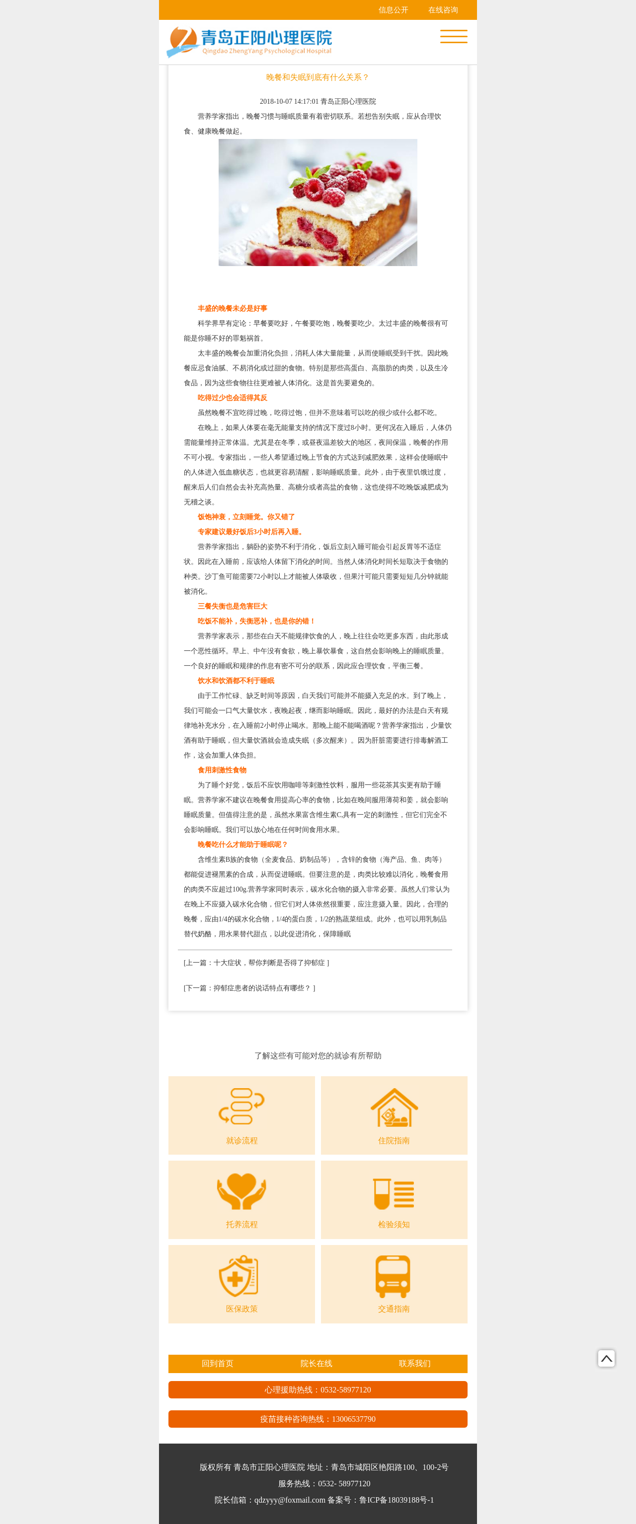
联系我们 (415, 1363)
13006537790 (354, 1419)
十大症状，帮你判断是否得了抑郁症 (269, 963)
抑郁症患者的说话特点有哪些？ (262, 988)
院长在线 (316, 1363)
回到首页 (218, 1363)
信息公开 (393, 10)
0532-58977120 (345, 1389)
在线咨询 (443, 10)
